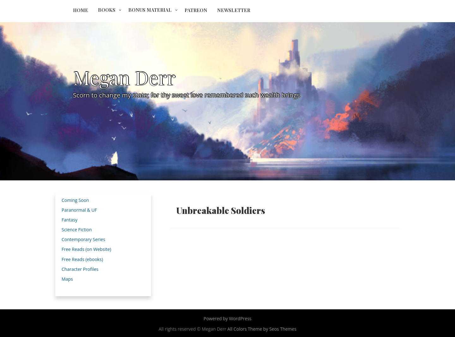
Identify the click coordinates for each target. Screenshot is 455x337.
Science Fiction (77, 230)
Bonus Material (150, 10)
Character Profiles (80, 269)
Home (80, 10)
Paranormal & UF (79, 210)
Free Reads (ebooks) (82, 259)
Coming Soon (75, 200)
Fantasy (69, 220)
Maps (67, 279)
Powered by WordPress (227, 318)
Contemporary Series (83, 239)
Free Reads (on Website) (86, 249)
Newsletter (233, 10)
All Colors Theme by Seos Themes (262, 329)
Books (106, 10)
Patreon (196, 10)
